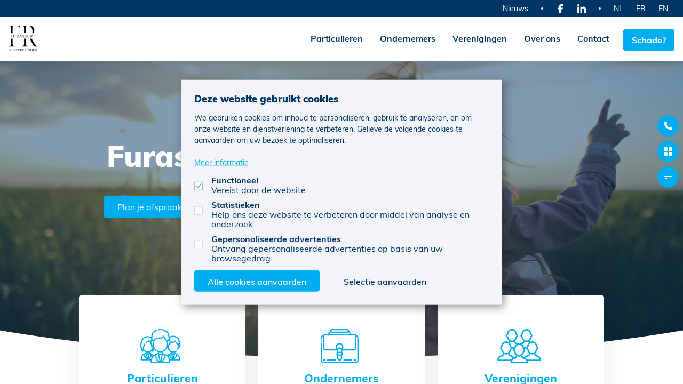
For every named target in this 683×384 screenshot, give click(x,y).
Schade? (649, 38)
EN (663, 8)
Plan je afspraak (152, 205)
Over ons (539, 38)
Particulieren (333, 38)
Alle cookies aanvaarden (257, 280)
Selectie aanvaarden (385, 280)
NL (618, 8)
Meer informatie (221, 162)
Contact (590, 38)
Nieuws (515, 8)
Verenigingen (476, 38)
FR (641, 8)
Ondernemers (404, 38)
